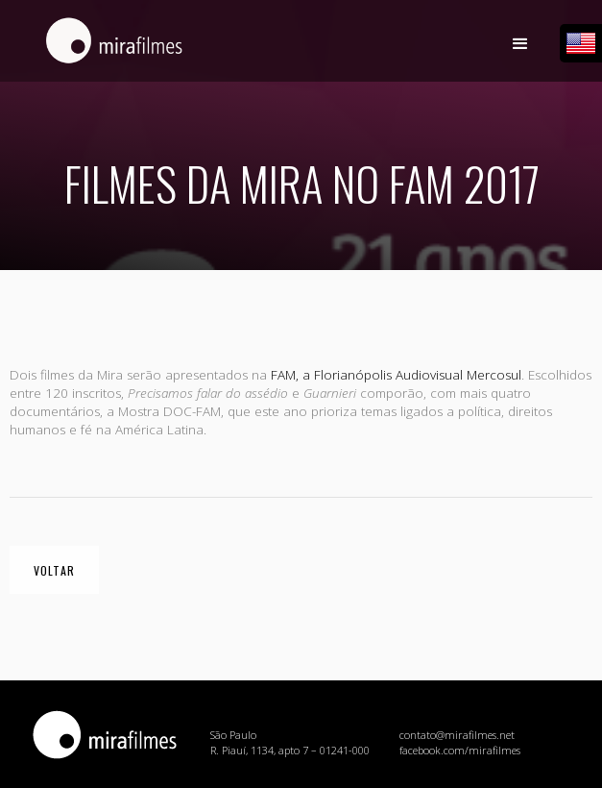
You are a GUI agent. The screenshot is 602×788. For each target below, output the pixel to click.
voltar (54, 570)
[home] (109, 49)
